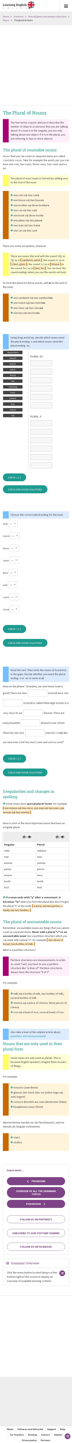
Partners (45, 1440)
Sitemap (32, 1434)
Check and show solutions (25, 489)
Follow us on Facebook (36, 1246)
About (10, 1429)
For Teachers (17, 1434)
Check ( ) (14, 477)
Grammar (19, 16)
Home (6, 16)
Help (62, 1429)
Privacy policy (29, 1440)
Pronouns (36, 1181)
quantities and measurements (28, 1036)
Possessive (36, 1204)
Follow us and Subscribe (30, 1429)
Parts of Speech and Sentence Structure (47, 16)
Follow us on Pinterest (36, 1219)
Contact (45, 1434)
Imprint (58, 1434)
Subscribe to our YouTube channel (36, 1233)
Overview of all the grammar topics (36, 1192)
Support (51, 1429)
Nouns (6, 20)
